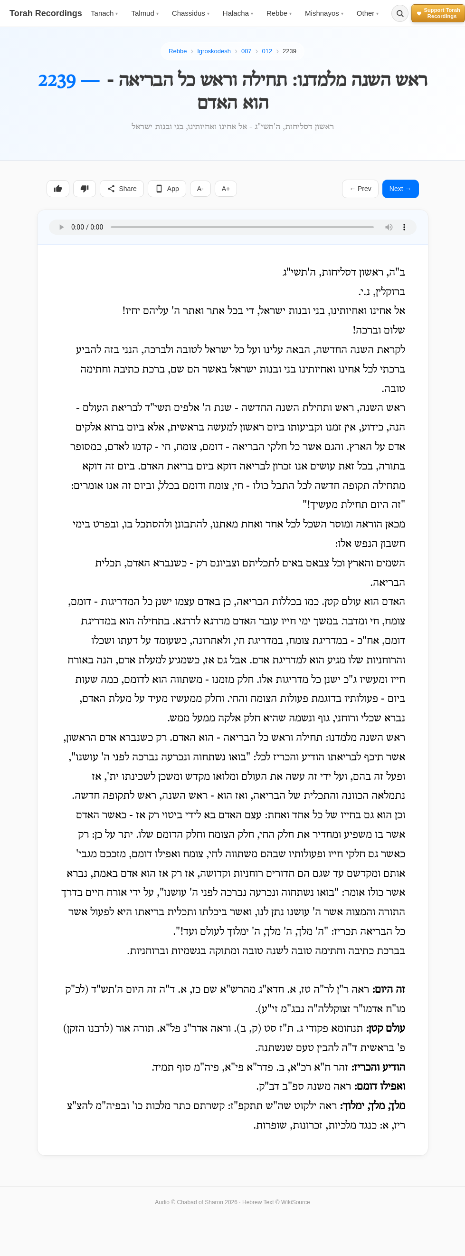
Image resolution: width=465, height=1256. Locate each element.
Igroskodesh (214, 51)
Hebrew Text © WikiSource (276, 1202)
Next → (400, 188)
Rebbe (279, 13)
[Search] (399, 13)
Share (122, 188)
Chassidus (190, 13)
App (167, 188)
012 (267, 51)
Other (368, 13)
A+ (226, 188)
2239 (289, 51)
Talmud (144, 13)
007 (246, 51)
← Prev (360, 188)
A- (200, 188)
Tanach (104, 13)
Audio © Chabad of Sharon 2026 (196, 1202)
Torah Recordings (45, 13)
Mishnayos (324, 13)
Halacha (238, 13)
